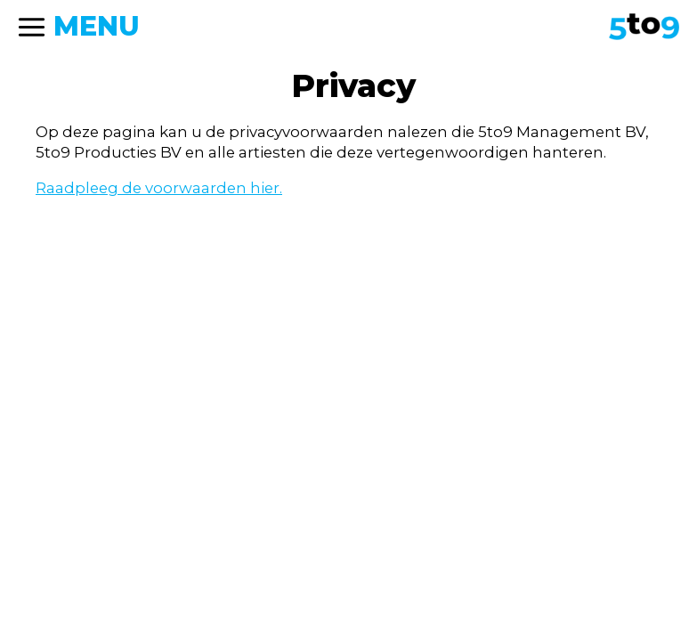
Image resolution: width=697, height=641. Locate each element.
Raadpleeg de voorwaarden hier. (159, 188)
